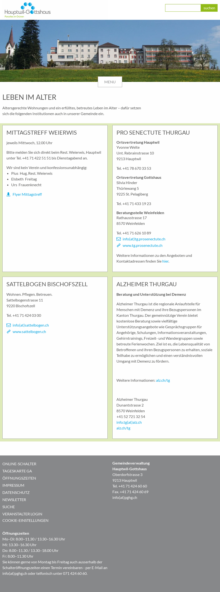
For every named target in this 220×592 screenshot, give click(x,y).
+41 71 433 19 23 (136, 203)
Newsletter (14, 499)
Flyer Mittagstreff (27, 194)
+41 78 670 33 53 (136, 168)
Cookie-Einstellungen (25, 520)
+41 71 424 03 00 (26, 315)
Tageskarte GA (17, 471)
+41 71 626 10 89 (136, 233)
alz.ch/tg (163, 380)
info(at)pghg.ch (124, 497)
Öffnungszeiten (19, 478)
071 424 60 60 (75, 573)
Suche (8, 506)
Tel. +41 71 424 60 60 (129, 486)
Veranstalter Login (22, 514)
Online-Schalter (19, 463)
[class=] (183, 8)
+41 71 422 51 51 (36, 158)
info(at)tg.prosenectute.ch (144, 239)
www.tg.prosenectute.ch (142, 245)
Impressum (13, 485)
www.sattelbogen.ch (29, 331)
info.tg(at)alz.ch (129, 422)
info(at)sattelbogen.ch (31, 325)
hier (165, 261)
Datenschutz (16, 492)
